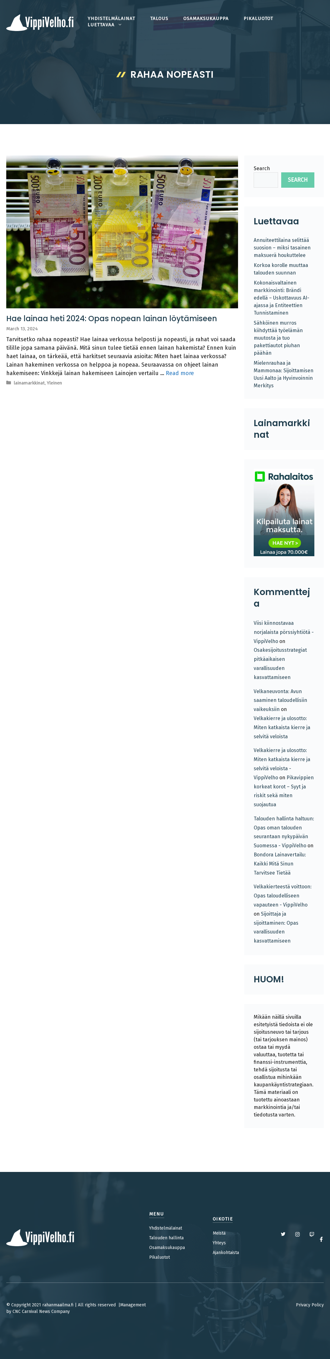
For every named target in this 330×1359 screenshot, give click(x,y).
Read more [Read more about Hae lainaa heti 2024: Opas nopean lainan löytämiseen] (180, 373)
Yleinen (54, 383)
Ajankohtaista (226, 1252)
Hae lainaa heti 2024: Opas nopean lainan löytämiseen (111, 318)
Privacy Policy (310, 1305)
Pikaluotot (159, 1257)
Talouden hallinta (166, 1238)
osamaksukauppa (206, 18)
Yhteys (219, 1243)
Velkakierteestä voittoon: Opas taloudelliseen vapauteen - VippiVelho (283, 896)
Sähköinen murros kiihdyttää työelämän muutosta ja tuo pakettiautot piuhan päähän (278, 338)
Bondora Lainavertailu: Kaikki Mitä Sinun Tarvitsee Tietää (280, 864)
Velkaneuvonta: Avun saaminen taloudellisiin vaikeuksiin (280, 700)
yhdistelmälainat (111, 18)
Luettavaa (109, 25)
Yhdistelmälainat (165, 1228)
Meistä (219, 1233)
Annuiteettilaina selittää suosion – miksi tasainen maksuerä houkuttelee (282, 247)
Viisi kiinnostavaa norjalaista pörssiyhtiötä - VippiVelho (284, 632)
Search (262, 168)
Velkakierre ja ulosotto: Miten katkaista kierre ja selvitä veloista (282, 727)
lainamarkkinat (29, 383)
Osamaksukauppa (167, 1247)
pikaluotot (258, 18)
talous (159, 18)
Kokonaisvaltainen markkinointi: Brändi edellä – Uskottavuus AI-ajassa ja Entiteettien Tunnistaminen (281, 298)
